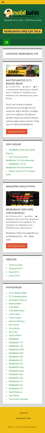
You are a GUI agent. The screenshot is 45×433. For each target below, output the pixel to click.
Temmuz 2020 (15, 264)
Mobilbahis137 (16, 381)
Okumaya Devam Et (16, 131)
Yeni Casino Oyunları (18, 399)
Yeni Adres (14, 395)
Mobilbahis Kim (12, 95)
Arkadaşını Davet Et (18, 300)
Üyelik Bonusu (26, 228)
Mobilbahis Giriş (29, 92)
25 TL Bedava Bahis (18, 292)
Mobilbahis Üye (25, 95)
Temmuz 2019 (15, 268)
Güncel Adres (15, 335)
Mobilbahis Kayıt (12, 228)
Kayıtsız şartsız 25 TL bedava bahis (19, 82)
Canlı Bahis (14, 307)
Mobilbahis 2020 (12, 219)
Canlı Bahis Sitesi (16, 310)
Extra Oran (24, 219)
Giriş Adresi (14, 328)
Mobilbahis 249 (16, 353)
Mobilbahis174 (16, 388)
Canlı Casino (14, 314)
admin (27, 87)
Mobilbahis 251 (29, 222)
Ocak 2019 (14, 272)
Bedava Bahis (25, 90)
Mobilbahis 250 (16, 222)
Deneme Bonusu (17, 321)
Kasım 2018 (14, 275)
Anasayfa (23, 413)
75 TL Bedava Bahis (18, 296)
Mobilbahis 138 (16, 346)
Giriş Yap (13, 331)
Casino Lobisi (15, 317)
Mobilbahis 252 (12, 225)
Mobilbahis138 (16, 385)
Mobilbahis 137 (16, 342)
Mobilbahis (17, 92)
